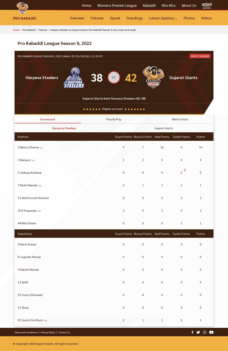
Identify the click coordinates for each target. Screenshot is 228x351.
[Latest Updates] (163, 18)
